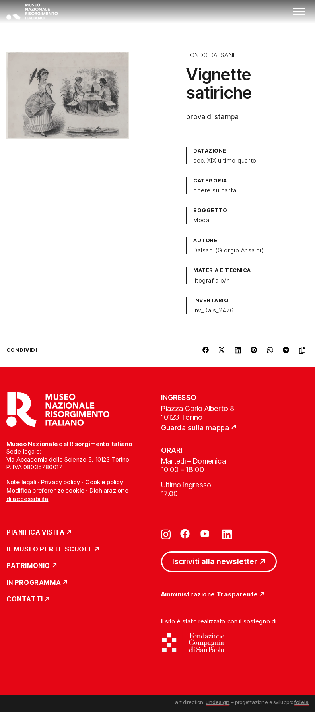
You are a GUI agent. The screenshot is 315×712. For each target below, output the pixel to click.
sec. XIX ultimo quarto (225, 160)
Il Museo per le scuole (49, 549)
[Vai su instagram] (166, 534)
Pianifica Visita (35, 532)
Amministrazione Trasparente (209, 594)
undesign (217, 702)
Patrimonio (28, 566)
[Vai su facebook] (185, 534)
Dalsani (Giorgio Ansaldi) (228, 250)
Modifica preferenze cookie (45, 490)
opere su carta (214, 190)
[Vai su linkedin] (227, 534)
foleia (301, 702)
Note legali (21, 482)
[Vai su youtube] (206, 534)
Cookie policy (104, 482)
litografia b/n (211, 280)
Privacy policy (60, 482)
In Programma (33, 582)
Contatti (24, 599)
